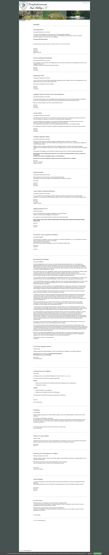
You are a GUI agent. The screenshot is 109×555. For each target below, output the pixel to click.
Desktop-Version (86, 2)
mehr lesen (90, 553)
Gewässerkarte (67, 376)
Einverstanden (98, 553)
